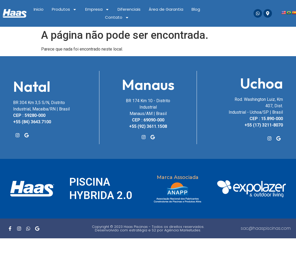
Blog (196, 9)
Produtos (64, 9)
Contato (117, 17)
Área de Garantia (166, 9)
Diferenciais (129, 9)
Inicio (39, 9)
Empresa (97, 9)
